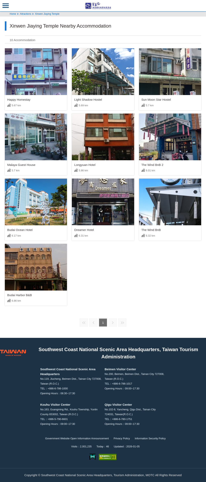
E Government (93, 457)
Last (122, 323)
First (84, 323)
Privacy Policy (122, 438)
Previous (93, 323)
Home (13, 13)
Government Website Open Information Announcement (77, 438)
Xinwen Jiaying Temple (47, 13)
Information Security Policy (150, 438)
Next (113, 323)
